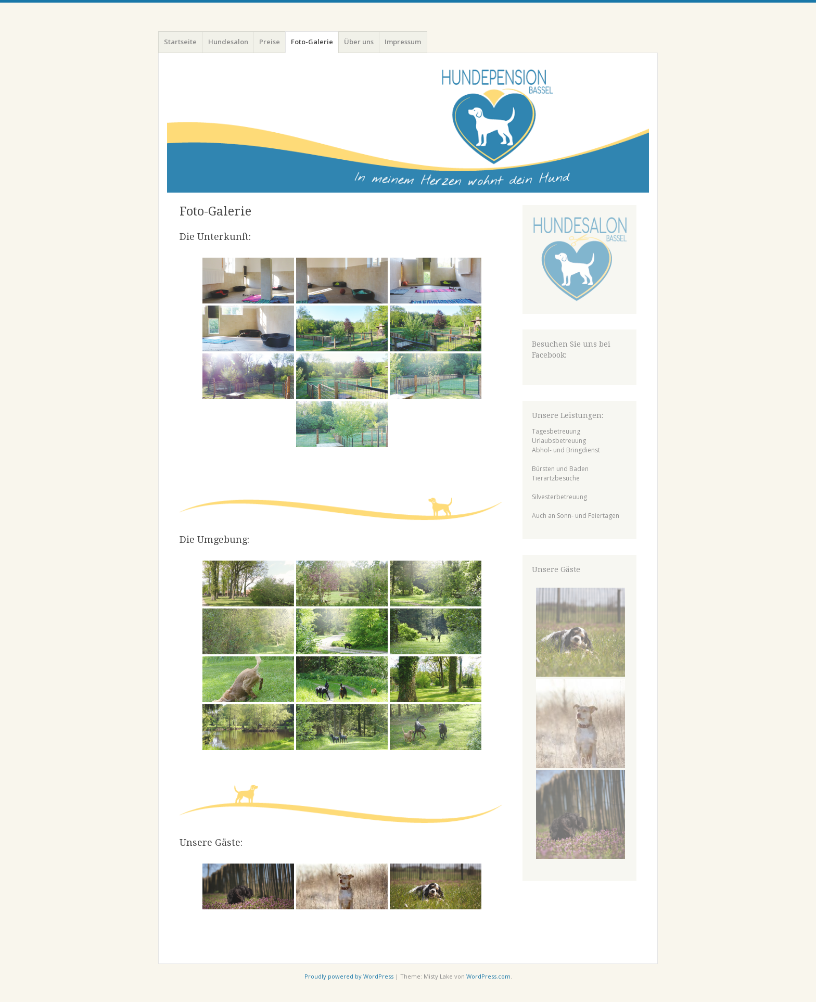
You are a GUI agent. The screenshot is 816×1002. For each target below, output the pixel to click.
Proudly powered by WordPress (348, 976)
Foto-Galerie (312, 41)
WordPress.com (488, 976)
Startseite (180, 41)
